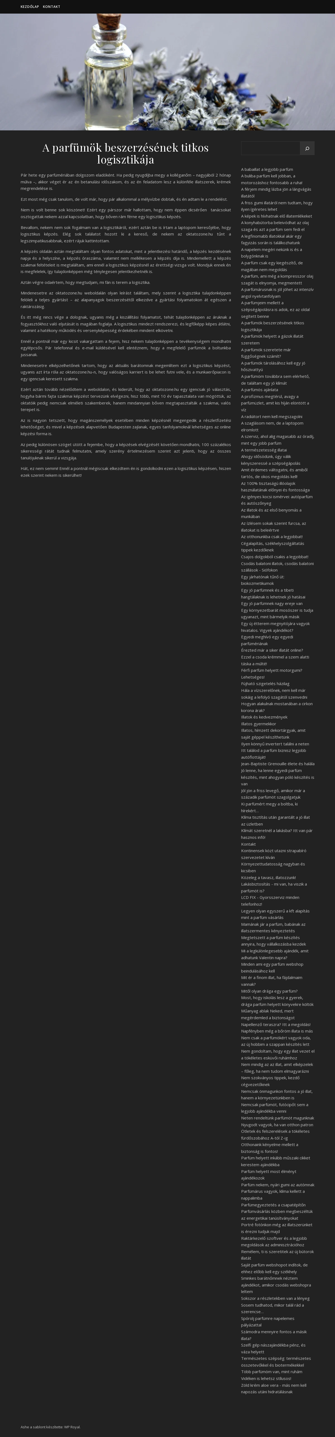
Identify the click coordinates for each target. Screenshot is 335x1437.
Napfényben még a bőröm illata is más (277, 1031)
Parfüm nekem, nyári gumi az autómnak (277, 1184)
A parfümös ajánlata (259, 389)
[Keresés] (307, 148)
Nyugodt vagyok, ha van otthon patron (277, 1124)
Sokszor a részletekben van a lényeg (275, 1298)
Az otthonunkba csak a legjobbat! (272, 536)
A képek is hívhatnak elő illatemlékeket (276, 216)
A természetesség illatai (264, 450)
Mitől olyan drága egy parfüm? (269, 991)
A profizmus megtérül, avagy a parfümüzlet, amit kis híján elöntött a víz (275, 403)
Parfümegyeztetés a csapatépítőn (273, 1204)
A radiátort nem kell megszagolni (271, 416)
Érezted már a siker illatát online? (272, 650)
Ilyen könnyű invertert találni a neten (275, 743)
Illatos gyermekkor (258, 723)
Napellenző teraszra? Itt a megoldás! (276, 1024)
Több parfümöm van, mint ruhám (271, 1371)
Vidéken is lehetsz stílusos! (266, 1378)
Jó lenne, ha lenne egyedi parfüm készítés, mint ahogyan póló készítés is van (277, 777)
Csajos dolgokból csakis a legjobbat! (274, 556)
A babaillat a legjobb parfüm (267, 169)
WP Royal (72, 1427)
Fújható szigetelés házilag (265, 683)
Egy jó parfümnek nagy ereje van (272, 603)
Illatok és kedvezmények (264, 717)
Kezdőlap (30, 6)
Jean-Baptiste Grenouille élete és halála (278, 763)
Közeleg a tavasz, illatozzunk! (268, 877)
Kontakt (51, 6)
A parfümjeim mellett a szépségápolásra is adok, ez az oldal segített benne (275, 309)
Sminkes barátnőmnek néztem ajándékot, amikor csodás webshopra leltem (276, 1284)
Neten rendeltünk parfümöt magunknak (277, 1118)
